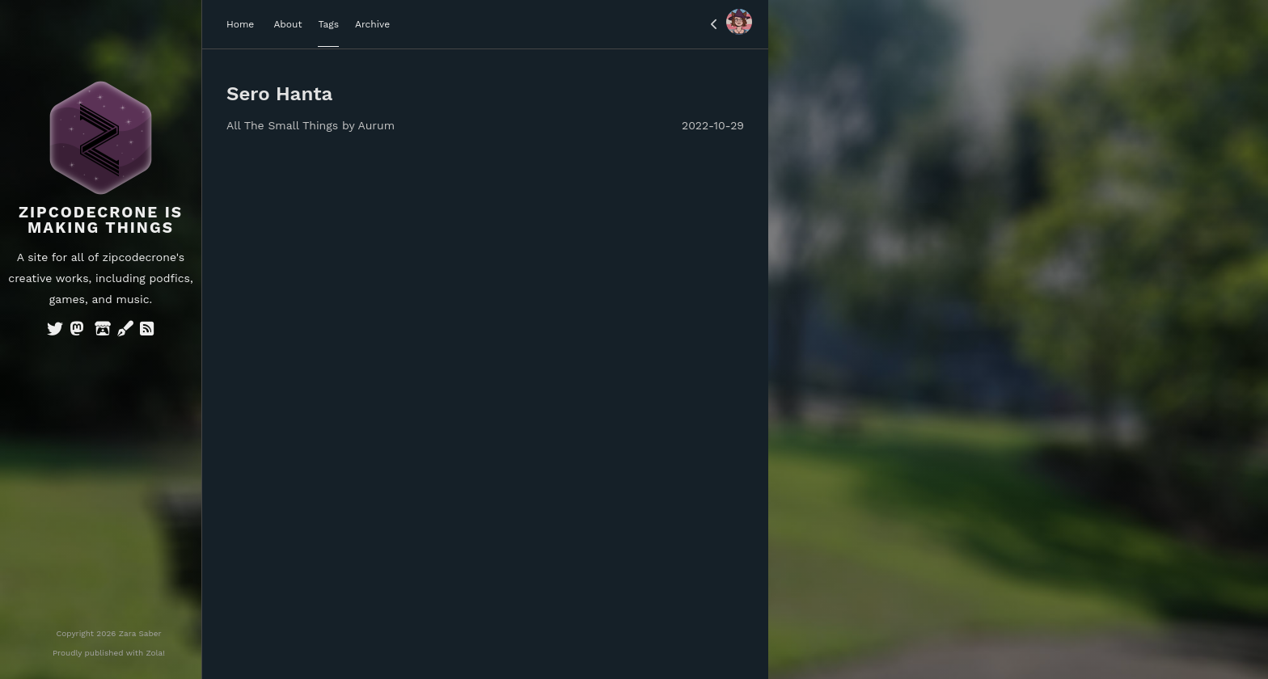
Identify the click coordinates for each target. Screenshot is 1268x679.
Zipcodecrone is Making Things (101, 220)
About (287, 24)
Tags (328, 24)
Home (240, 24)
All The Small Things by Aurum (310, 125)
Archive (372, 24)
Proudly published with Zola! (109, 652)
